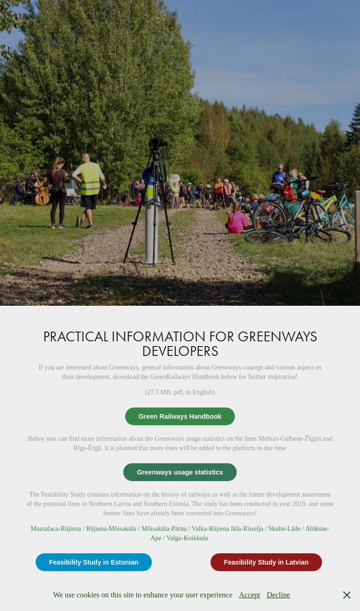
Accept (249, 595)
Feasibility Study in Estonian (94, 562)
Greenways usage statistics (180, 472)
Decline (278, 595)
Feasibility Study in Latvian (266, 562)
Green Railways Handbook (180, 416)
